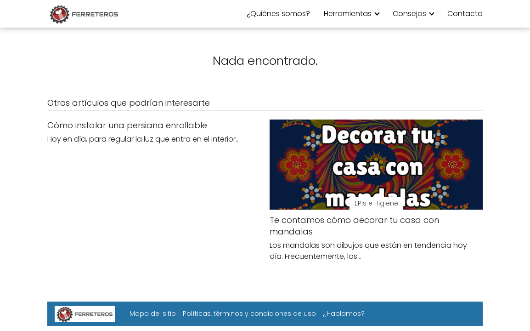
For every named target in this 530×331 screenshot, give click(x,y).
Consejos (409, 13)
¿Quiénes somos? (278, 13)
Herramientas (348, 13)
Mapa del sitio (153, 313)
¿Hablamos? (344, 313)
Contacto (465, 13)
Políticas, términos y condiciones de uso (249, 313)
